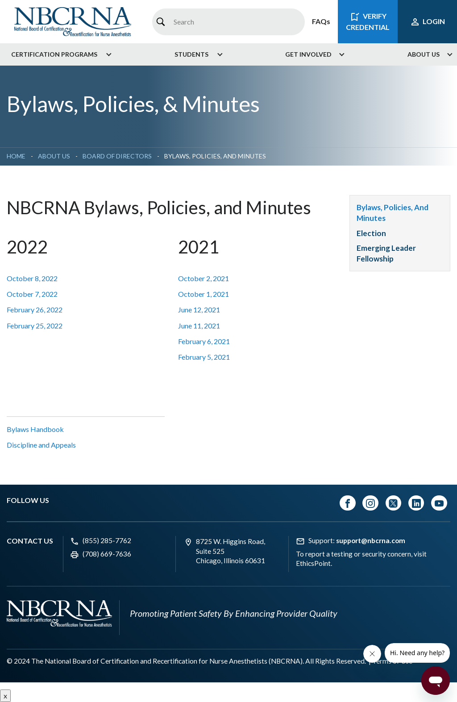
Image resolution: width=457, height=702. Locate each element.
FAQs (321, 21)
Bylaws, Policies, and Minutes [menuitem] (392, 213)
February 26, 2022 (34, 309)
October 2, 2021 (203, 278)
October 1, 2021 (203, 294)
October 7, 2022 (32, 294)
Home (16, 156)
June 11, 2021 (199, 325)
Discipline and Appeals (41, 444)
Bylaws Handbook (35, 429)
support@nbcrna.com (370, 540)
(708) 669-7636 (107, 554)
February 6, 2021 (204, 341)
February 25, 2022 (34, 325)
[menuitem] (58, 54)
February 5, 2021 (204, 357)
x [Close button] (5, 695)
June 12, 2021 (199, 309)
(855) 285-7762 (107, 540)
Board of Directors (117, 156)
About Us (54, 156)
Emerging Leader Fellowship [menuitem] (386, 253)
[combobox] (228, 21)
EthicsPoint (313, 563)
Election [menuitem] (371, 233)
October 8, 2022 (32, 278)
